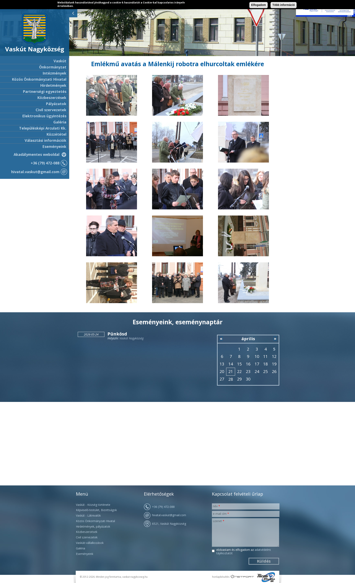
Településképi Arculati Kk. (42, 128)
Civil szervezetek (87, 537)
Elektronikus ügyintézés (44, 115)
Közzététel (56, 134)
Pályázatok (56, 103)
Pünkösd (117, 334)
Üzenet (218, 521)
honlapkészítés (220, 577)
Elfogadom (258, 5)
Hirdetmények (53, 85)
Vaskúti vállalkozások (90, 543)
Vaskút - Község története (93, 505)
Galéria (59, 122)
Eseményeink (54, 146)
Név (216, 506)
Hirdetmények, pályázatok (93, 526)
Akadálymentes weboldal (36, 154)
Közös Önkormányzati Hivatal (95, 521)
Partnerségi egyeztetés (44, 91)
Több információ (283, 5)
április (248, 338)
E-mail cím (221, 514)
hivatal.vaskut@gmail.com (35, 171)
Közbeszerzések (51, 97)
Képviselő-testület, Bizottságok (96, 510)
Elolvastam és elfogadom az (243, 551)
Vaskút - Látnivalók (88, 515)
